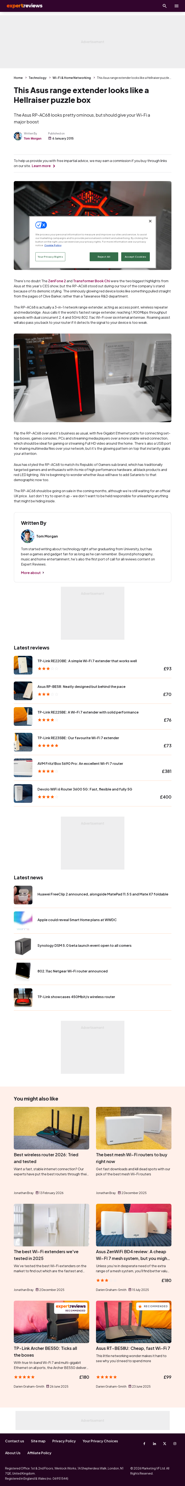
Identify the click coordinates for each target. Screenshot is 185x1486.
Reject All (104, 256)
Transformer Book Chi (91, 281)
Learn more (41, 165)
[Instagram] (175, 1444)
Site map (38, 1441)
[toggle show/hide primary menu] (176, 6)
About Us (13, 1453)
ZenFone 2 (57, 281)
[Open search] (165, 6)
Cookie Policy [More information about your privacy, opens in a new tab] (52, 245)
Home (18, 78)
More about (31, 572)
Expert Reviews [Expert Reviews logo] (21, 5)
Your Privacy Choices (100, 1441)
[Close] (150, 221)
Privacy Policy (64, 1441)
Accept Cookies (135, 256)
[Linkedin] (154, 1444)
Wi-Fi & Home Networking (72, 78)
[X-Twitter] (165, 1444)
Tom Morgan (33, 138)
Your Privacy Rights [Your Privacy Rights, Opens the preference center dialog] (50, 256)
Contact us (14, 1441)
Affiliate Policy (39, 1453)
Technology (38, 78)
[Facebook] (144, 1444)
